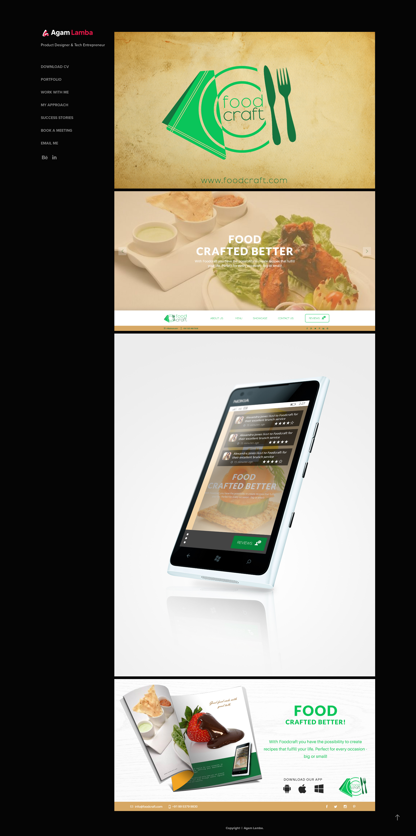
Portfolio (51, 79)
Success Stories (57, 117)
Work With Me (55, 92)
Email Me (49, 143)
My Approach (54, 105)
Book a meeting (56, 130)
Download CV (55, 66)
